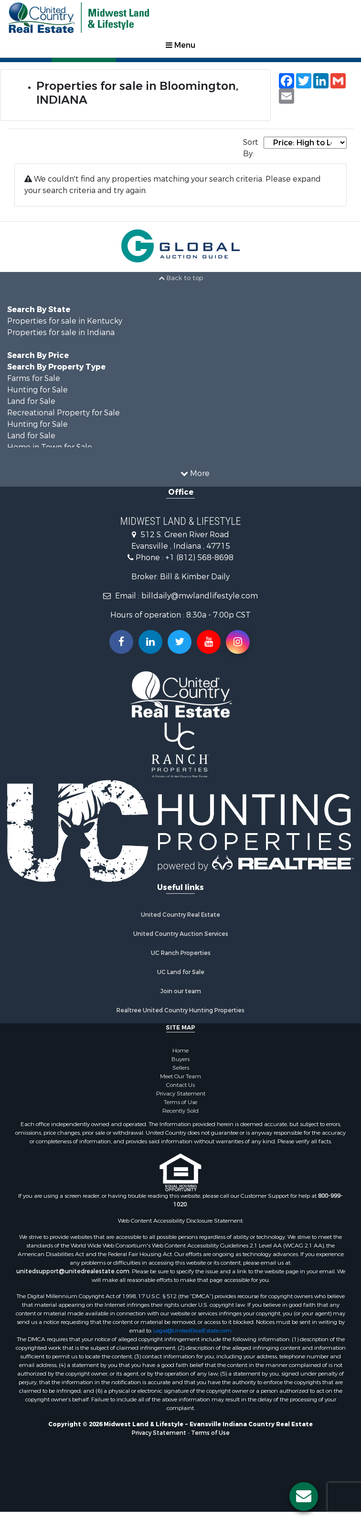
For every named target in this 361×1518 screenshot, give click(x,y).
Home (180, 1050)
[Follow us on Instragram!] (238, 642)
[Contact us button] (303, 1496)
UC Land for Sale (180, 972)
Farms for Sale (33, 378)
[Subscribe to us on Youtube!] (209, 642)
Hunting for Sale (37, 390)
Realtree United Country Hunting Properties (180, 1010)
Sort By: (250, 148)
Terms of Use (180, 1102)
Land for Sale (31, 401)
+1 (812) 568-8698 (199, 558)
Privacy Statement (180, 1093)
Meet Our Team (180, 1076)
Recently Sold (180, 1111)
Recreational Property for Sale (63, 413)
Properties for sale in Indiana (61, 332)
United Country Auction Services (180, 934)
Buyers (180, 1059)
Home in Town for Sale (49, 447)
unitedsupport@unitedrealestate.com (72, 1271)
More (195, 473)
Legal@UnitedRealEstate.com (192, 1330)
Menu (180, 45)
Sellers (180, 1068)
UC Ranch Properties (181, 953)
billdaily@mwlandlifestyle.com (199, 596)
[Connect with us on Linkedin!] (150, 642)
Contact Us (180, 1085)
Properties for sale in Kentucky (64, 321)
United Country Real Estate (180, 915)
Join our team (180, 991)
